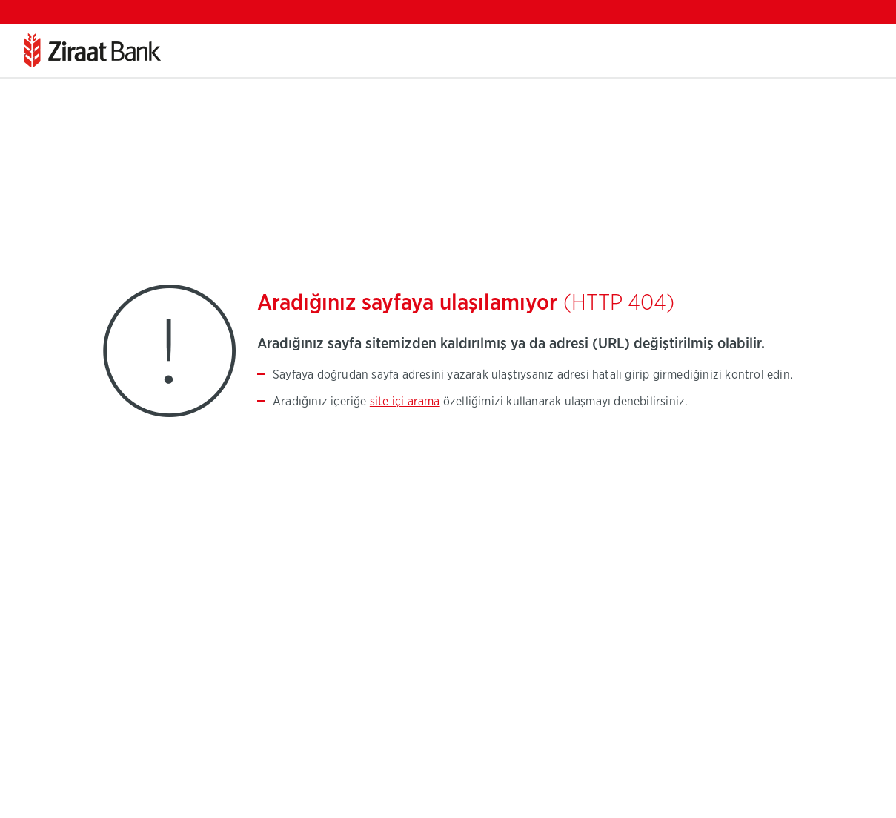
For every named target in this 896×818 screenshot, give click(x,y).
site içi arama (405, 402)
